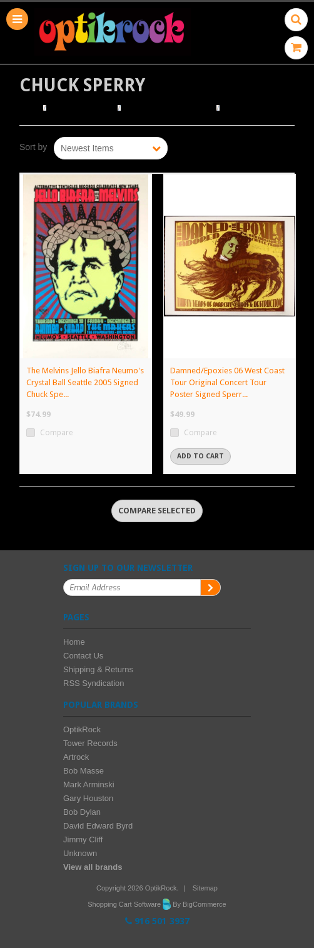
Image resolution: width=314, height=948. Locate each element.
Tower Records (90, 743)
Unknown (80, 853)
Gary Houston (88, 798)
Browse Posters (82, 108)
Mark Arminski (88, 784)
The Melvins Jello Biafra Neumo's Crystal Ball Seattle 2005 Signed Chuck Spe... (85, 382)
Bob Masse (83, 770)
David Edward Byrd (98, 825)
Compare (56, 432)
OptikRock (82, 729)
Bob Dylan (82, 812)
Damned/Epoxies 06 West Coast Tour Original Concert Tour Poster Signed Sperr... (227, 382)
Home (29, 108)
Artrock (76, 757)
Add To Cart (200, 456)
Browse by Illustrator (168, 108)
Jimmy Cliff (83, 839)
